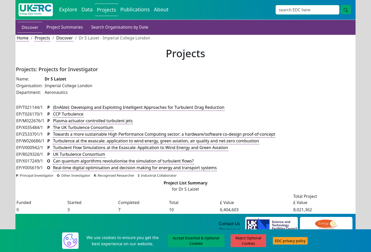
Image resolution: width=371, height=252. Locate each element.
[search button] (346, 9)
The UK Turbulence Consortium (83, 127)
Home (23, 38)
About (161, 9)
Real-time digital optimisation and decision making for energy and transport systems (135, 167)
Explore (68, 9)
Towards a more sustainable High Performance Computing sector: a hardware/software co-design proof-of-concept (164, 134)
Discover (30, 27)
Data (87, 9)
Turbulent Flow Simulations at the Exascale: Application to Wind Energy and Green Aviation (140, 147)
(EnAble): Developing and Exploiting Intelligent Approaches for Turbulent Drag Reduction (139, 107)
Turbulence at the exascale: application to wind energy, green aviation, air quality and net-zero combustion (156, 141)
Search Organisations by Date (119, 27)
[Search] (307, 10)
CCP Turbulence (68, 114)
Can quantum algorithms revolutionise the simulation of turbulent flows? (123, 161)
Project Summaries (64, 27)
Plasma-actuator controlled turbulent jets (93, 121)
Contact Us (229, 223)
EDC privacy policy (290, 240)
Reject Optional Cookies (248, 240)
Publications (135, 9)
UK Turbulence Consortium (79, 154)
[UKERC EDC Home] (36, 10)
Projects (106, 9)
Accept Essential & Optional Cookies (196, 240)
